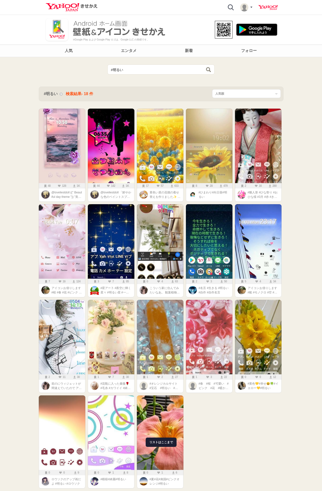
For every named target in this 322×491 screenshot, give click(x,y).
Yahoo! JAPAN (268, 7)
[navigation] (161, 50)
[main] (161, 275)
